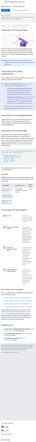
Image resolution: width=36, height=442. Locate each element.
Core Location (18, 103)
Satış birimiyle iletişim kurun (20, 10)
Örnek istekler (25, 240)
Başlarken (5, 10)
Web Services (6, 6)
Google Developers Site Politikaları (16, 348)
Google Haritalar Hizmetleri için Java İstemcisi (16, 298)
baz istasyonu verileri (7, 197)
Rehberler (23, 27)
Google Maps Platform (18, 25)
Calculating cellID (26, 252)
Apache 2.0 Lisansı (19, 346)
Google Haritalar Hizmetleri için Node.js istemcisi (17, 307)
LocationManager (11, 101)
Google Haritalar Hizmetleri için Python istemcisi (17, 301)
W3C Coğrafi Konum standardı (11, 108)
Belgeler (27, 25)
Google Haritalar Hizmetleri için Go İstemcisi (16, 304)
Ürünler (9, 25)
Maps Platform (16, 2)
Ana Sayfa (3, 25)
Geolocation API (19, 6)
